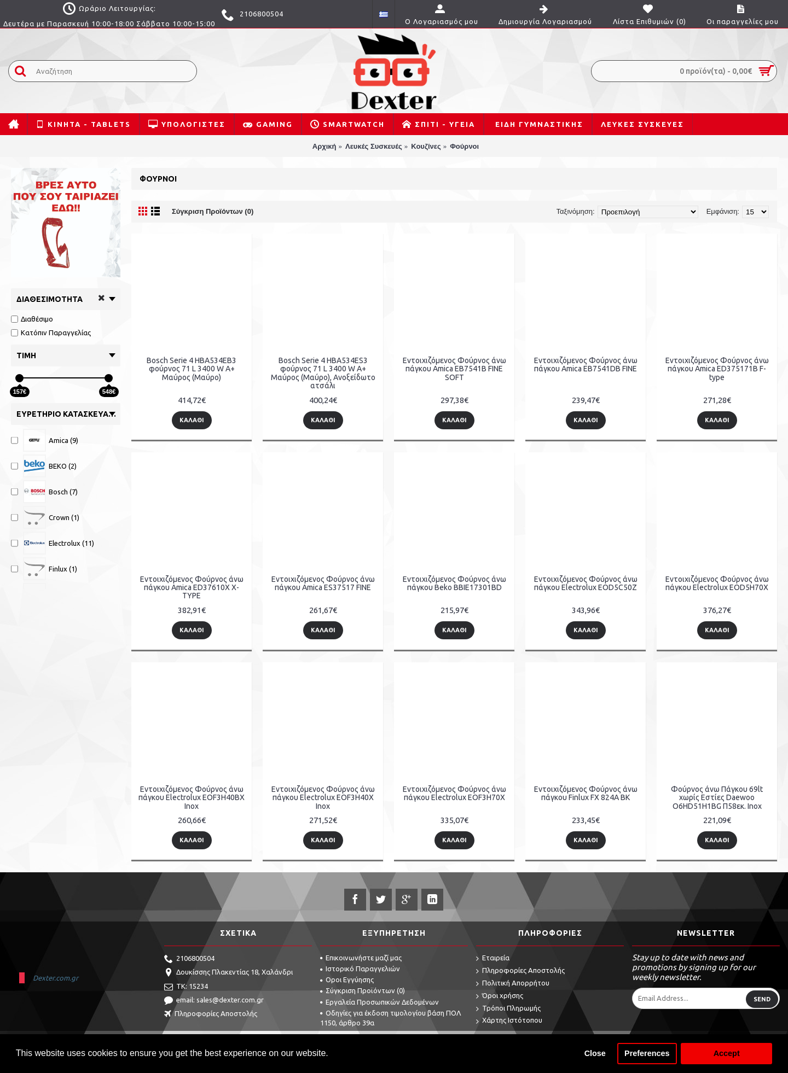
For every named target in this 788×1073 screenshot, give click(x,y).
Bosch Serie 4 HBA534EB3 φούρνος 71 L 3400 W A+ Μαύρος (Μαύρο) (191, 369)
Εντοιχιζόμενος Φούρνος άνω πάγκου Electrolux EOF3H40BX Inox (191, 797)
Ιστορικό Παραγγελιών (360, 968)
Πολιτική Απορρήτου (512, 983)
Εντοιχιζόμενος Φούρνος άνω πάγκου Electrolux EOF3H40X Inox (323, 797)
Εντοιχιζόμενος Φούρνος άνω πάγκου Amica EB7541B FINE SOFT (454, 369)
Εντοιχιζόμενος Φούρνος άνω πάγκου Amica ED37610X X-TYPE (192, 587)
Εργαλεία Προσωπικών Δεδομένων (379, 1002)
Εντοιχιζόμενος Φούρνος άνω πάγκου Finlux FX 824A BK (586, 793)
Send (762, 999)
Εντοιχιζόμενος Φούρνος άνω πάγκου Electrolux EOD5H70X (717, 583)
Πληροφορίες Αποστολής (210, 1014)
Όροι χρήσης (499, 996)
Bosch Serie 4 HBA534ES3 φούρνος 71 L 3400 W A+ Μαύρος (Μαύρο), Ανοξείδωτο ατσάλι (323, 373)
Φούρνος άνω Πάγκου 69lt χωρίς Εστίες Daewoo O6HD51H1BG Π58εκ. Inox (717, 797)
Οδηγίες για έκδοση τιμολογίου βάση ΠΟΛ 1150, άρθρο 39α (390, 1018)
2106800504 (189, 959)
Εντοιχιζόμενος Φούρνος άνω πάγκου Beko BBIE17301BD (454, 583)
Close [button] (595, 1053)
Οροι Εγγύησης (347, 979)
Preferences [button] (646, 1053)
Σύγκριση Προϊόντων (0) (212, 211)
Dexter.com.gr (55, 978)
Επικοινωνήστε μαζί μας (361, 957)
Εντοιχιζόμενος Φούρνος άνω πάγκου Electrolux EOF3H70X (454, 793)
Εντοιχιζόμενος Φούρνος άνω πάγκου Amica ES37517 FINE (323, 583)
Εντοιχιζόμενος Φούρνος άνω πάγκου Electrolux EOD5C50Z (586, 583)
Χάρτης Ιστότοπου (509, 1020)
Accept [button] (727, 1053)
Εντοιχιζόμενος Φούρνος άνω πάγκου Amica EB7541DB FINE (586, 364)
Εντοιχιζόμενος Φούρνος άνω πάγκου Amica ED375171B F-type (717, 369)
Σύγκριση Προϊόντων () (362, 990)
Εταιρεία (492, 958)
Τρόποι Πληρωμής (508, 1008)
